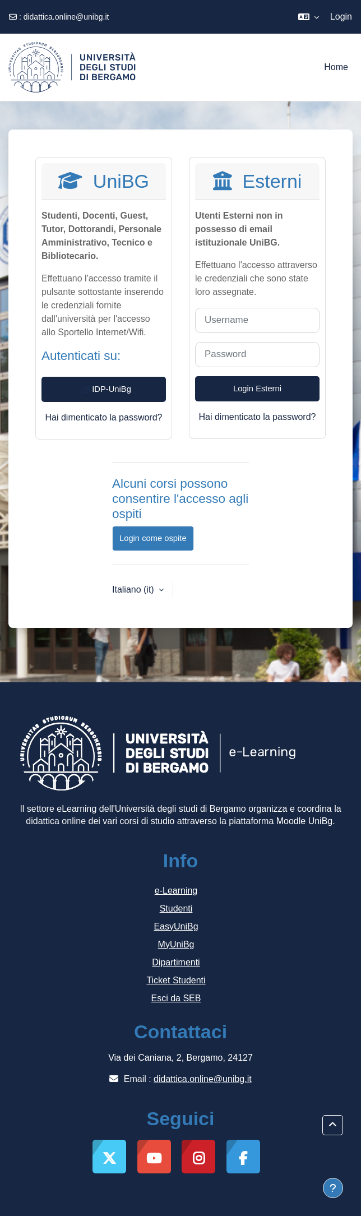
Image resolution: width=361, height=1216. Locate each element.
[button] (308, 17)
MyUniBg (176, 944)
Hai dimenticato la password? (104, 417)
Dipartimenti (176, 962)
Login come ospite (153, 538)
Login (341, 16)
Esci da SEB (176, 998)
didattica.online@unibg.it (66, 16)
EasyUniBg (176, 926)
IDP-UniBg (103, 389)
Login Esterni (257, 388)
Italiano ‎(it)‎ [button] (134, 589)
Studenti (176, 908)
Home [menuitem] (336, 67)
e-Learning (176, 890)
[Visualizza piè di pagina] (333, 1188)
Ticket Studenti (175, 980)
